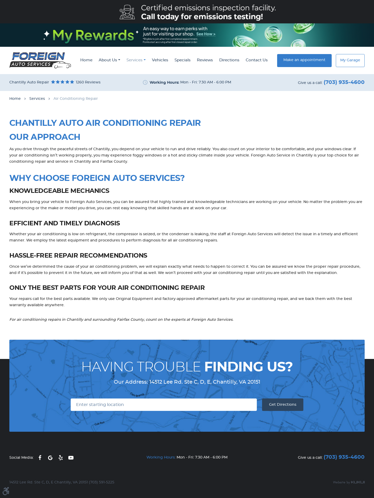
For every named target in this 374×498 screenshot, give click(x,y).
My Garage (350, 60)
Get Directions (282, 405)
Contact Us (257, 60)
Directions (229, 60)
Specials (183, 60)
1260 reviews (88, 82)
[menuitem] (86, 60)
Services (134, 60)
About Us (108, 60)
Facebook (40, 458)
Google (50, 458)
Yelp (60, 458)
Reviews (205, 60)
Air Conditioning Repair (76, 99)
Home (86, 60)
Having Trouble (187, 367)
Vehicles (160, 60)
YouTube (71, 458)
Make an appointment (304, 60)
